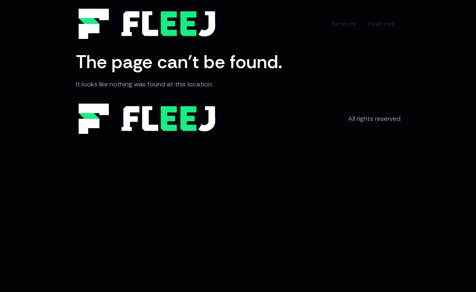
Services (344, 23)
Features (381, 23)
